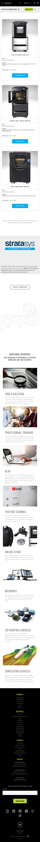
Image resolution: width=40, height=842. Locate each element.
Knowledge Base (20, 732)
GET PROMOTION (20, 75)
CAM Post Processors (20, 747)
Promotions (20, 707)
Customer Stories (20, 730)
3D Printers (20, 701)
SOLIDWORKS (20, 697)
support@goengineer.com (21, 774)
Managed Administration (20, 753)
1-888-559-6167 (22, 772)
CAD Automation (20, 745)
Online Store (20, 734)
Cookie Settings (20, 832)
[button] (28, 3)
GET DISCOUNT (20, 141)
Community (20, 724)
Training (20, 736)
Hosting (20, 749)
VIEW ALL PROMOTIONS (20, 287)
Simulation (20, 755)
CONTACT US (29, 9)
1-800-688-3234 (22, 764)
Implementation (20, 751)
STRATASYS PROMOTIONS (10, 9)
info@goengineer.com (22, 766)
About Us (20, 714)
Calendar (20, 720)
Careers (20, 722)
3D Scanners (20, 703)
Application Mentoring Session (20, 716)
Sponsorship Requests (20, 779)
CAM (20, 705)
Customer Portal (20, 728)
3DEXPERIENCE (20, 699)
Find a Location (20, 777)
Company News (20, 726)
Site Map (20, 838)
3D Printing (20, 743)
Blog (20, 718)
